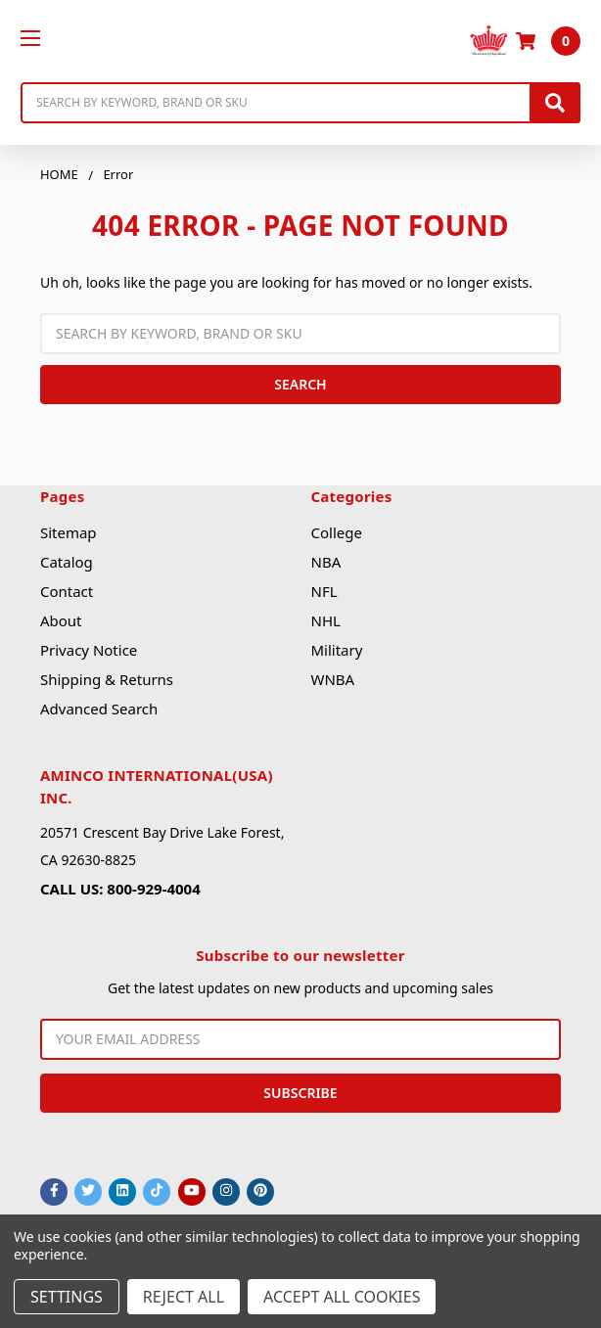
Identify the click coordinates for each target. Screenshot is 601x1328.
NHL (325, 620)
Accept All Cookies (341, 1296)
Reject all (183, 1296)
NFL (323, 591)
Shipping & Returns (106, 679)
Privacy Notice (88, 650)
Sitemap (68, 532)
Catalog (66, 562)
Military (336, 650)
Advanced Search (99, 708)
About (61, 620)
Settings (66, 1296)
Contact (66, 591)
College (335, 532)
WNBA (332, 679)
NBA (325, 562)
